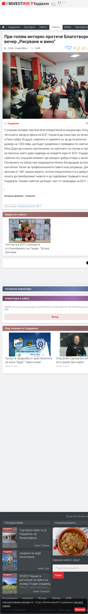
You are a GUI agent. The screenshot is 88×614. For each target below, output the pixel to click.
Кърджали (13, 123)
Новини (55, 27)
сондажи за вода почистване (30, 555)
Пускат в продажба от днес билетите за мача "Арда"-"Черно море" (28, 360)
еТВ (68, 598)
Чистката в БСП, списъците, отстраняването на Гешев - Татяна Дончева (27, 248)
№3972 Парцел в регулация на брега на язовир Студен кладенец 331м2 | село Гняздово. (35, 581)
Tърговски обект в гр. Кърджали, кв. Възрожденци (33, 533)
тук (6, 309)
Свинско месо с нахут (66, 560)
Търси (58, 575)
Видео (42, 598)
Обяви (56, 598)
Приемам (80, 609)
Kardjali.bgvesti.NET (29, 206)
